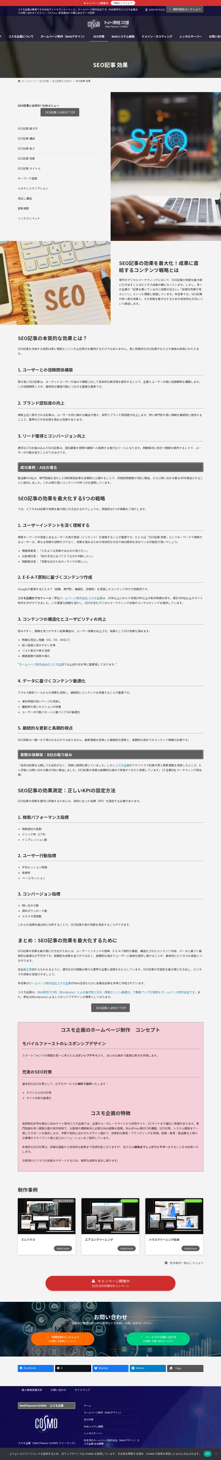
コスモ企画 (122, 765)
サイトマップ (82, 1390)
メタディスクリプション (33, 188)
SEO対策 (88, 1419)
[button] (183, 1263)
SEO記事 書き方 (28, 128)
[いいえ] (216, 1454)
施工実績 (29, 969)
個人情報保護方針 (32, 1390)
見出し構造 (25, 198)
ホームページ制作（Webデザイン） (103, 1412)
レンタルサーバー (93, 1433)
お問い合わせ (58, 1390)
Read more (63, 1248)
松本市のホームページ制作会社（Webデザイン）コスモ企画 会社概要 (111, 1442)
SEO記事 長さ (26, 148)
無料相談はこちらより (184, 9)
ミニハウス (28, 1239)
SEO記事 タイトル (29, 168)
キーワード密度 (27, 178)
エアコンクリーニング (99, 1239)
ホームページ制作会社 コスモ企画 (81, 598)
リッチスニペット (29, 218)
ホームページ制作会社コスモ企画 (50, 983)
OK (207, 1453)
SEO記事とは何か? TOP (60, 112)
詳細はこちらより (123, 3)
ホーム (87, 1405)
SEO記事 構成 (26, 138)
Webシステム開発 (93, 1426)
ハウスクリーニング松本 (164, 1239)
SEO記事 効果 (26, 158)
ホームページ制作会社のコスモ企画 (41, 664)
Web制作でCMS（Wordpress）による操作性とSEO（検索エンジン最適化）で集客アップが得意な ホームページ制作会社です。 (117, 992)
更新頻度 (23, 208)
